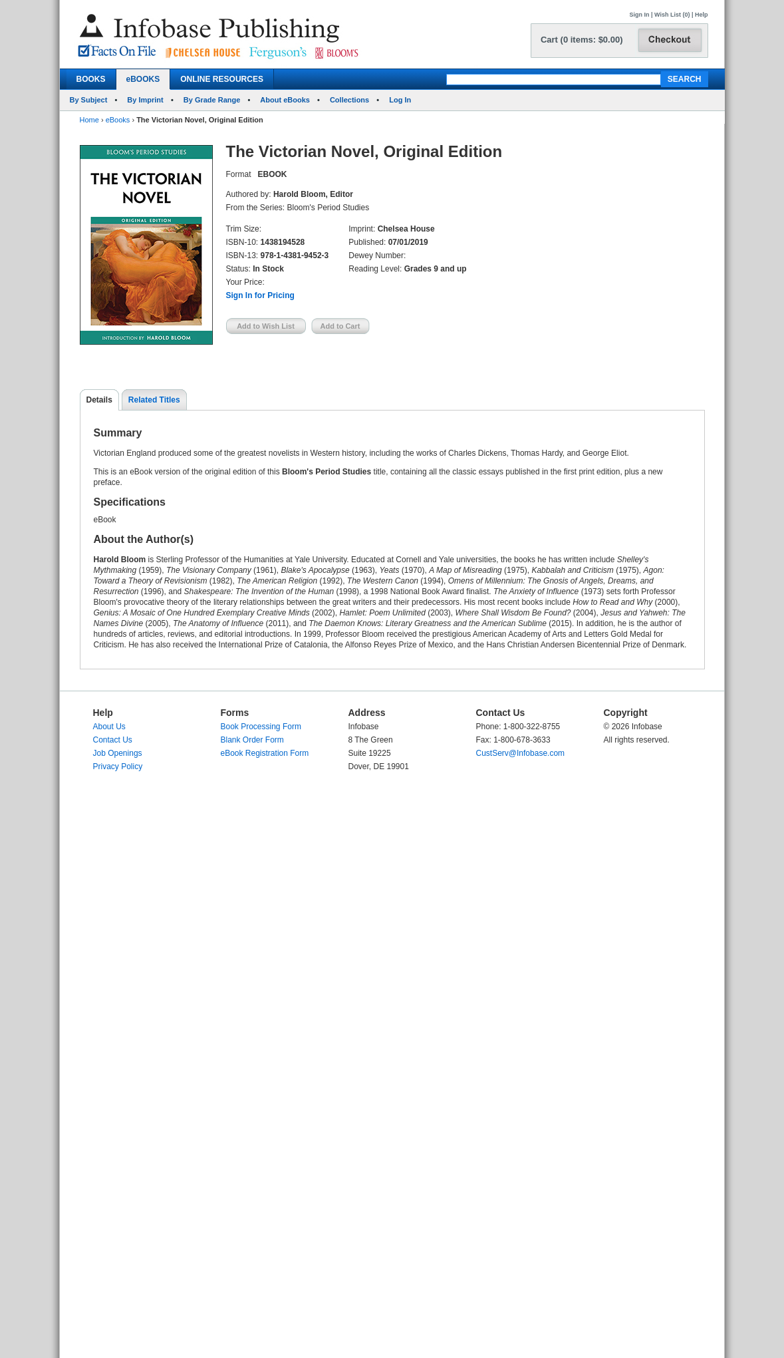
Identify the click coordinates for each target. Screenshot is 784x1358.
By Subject (89, 100)
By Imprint (145, 100)
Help (701, 14)
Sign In (640, 14)
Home (89, 120)
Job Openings (117, 753)
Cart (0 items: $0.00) (582, 40)
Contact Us (112, 740)
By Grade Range (212, 100)
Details (99, 400)
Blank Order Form (252, 740)
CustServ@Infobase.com (520, 753)
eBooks (118, 120)
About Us (109, 726)
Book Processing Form (261, 726)
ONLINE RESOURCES (221, 79)
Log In (400, 100)
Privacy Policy (118, 766)
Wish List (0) (672, 14)
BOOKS (91, 79)
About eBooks (285, 100)
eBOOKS (143, 79)
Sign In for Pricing (260, 295)
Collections (349, 100)
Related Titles (154, 400)
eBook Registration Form (265, 753)
